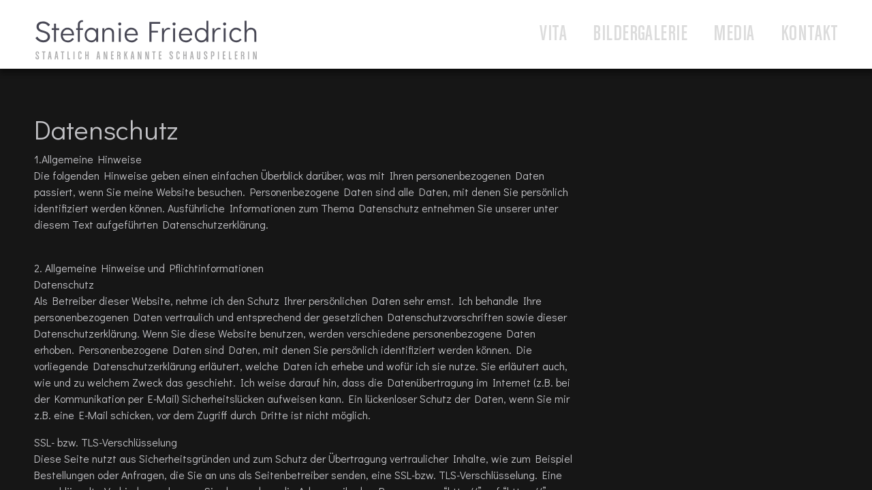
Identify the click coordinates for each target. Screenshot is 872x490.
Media (733, 34)
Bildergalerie (640, 34)
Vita (553, 34)
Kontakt (810, 34)
